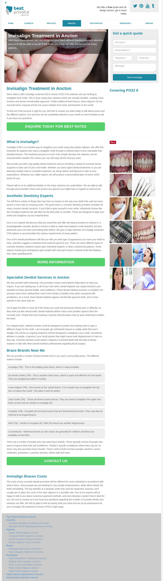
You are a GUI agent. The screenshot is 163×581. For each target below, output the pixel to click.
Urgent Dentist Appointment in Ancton (24, 574)
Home (11, 23)
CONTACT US (55, 461)
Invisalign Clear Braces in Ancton (25, 548)
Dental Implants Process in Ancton (26, 539)
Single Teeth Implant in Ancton (24, 532)
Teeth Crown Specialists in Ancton (25, 564)
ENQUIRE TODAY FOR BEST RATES (55, 126)
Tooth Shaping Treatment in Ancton (26, 552)
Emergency (125, 23)
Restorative (96, 23)
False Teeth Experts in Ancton (23, 571)
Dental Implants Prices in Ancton (25, 542)
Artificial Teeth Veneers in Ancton (25, 561)
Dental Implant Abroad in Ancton (22, 577)
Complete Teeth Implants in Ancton (26, 536)
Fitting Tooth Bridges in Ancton (24, 568)
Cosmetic (29, 23)
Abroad (149, 23)
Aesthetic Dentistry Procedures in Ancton (29, 523)
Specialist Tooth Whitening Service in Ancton (31, 526)
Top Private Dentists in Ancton (21, 517)
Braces (71, 23)
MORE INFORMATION (55, 262)
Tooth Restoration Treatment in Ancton (27, 558)
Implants (51, 23)
